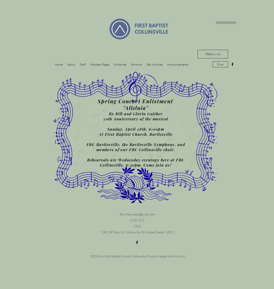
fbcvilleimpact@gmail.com (137, 214)
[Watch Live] (213, 54)
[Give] (220, 64)
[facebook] (232, 64)
